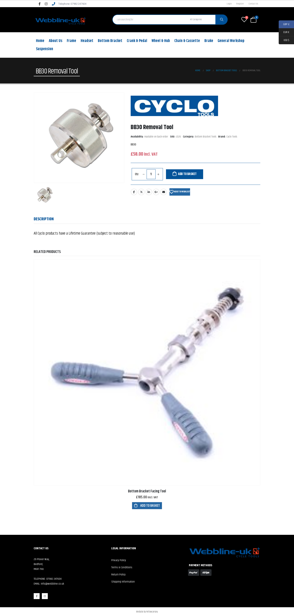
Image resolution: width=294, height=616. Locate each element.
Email (163, 192)
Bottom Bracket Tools (205, 136)
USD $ (284, 40)
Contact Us (253, 4)
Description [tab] (44, 219)
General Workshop (231, 41)
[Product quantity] (151, 174)
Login (229, 4)
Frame (71, 41)
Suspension (44, 49)
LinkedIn (149, 192)
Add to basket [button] (150, 505)
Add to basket (187, 174)
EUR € (284, 32)
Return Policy (118, 574)
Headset (87, 41)
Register (240, 4)
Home (40, 41)
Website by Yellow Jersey (147, 612)
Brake (208, 41)
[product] (147, 372)
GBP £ (284, 24)
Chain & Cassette (187, 41)
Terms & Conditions (121, 567)
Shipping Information (123, 581)
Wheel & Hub (161, 41)
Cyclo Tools (231, 136)
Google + (156, 192)
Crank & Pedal (137, 41)
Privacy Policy (118, 560)
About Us (55, 41)
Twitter (141, 192)
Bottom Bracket (110, 41)
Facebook (134, 192)
